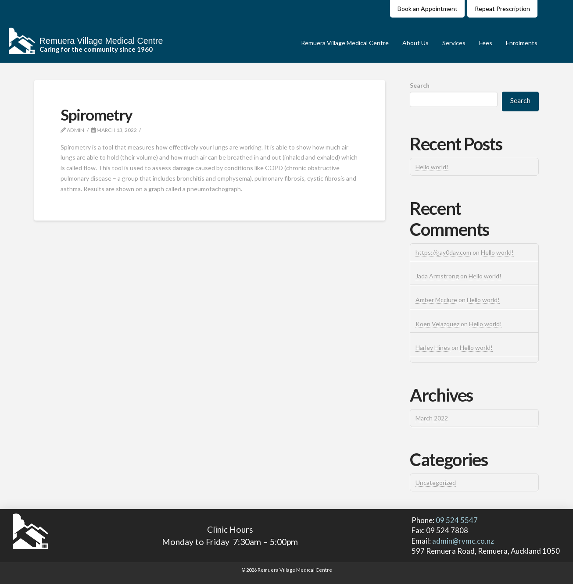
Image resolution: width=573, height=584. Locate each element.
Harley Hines (432, 347)
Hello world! (431, 167)
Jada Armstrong (437, 276)
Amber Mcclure (436, 299)
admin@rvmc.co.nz (463, 540)
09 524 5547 (456, 520)
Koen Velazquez (437, 324)
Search (420, 85)
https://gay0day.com (443, 252)
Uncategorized (435, 482)
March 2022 (431, 418)
